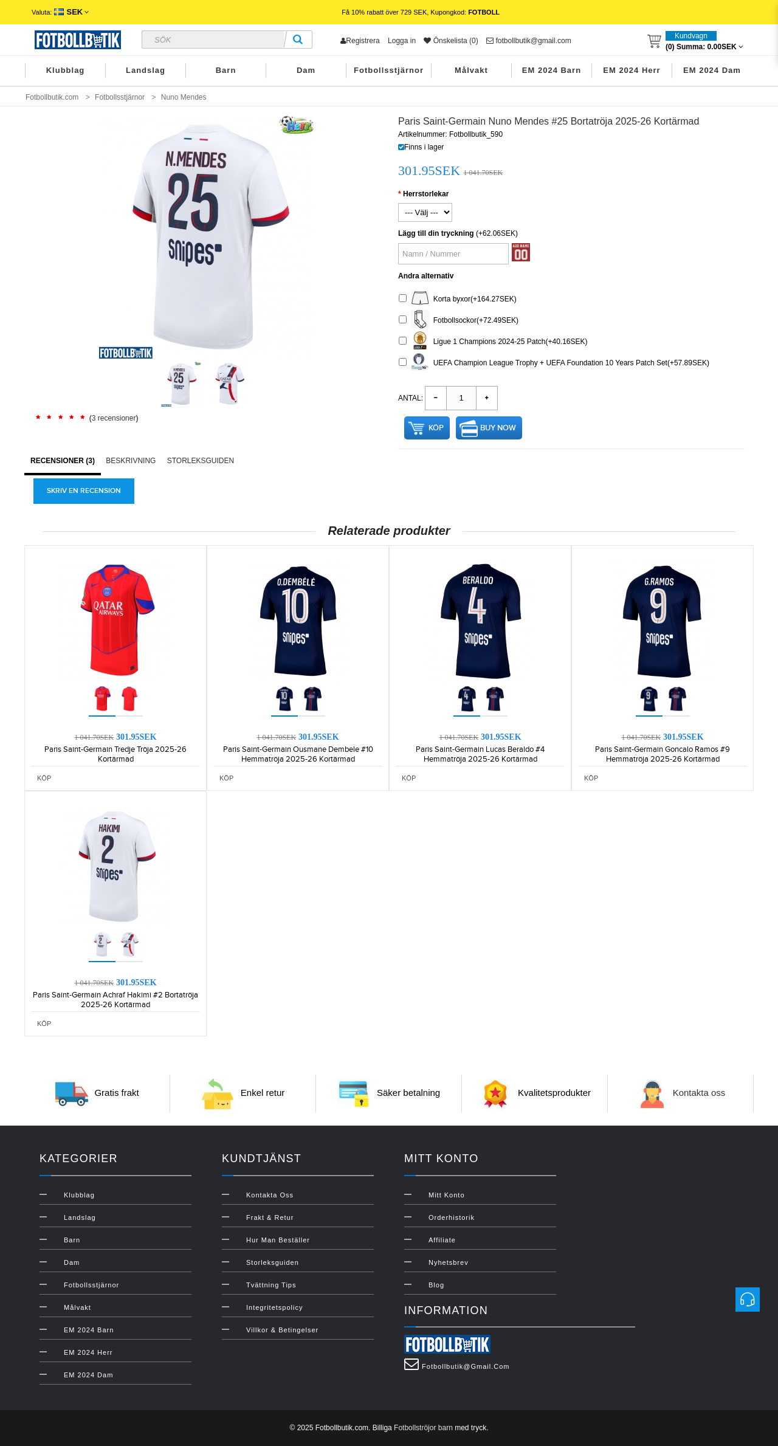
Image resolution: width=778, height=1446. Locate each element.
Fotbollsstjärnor (389, 70)
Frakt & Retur (270, 1217)
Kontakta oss (699, 1092)
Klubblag (65, 70)
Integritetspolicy (274, 1307)
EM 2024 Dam (712, 70)
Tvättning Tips (271, 1285)
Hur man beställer (278, 1240)
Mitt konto (447, 1195)
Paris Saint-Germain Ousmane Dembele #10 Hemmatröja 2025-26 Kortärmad (298, 754)
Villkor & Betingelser (282, 1330)
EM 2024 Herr (631, 70)
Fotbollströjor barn (423, 1428)
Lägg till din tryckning (436, 233)
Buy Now (498, 428)
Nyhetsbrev (449, 1262)
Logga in (402, 40)
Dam (306, 70)
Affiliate (442, 1240)
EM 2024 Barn (551, 70)
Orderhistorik (452, 1217)
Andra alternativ (425, 276)
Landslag (145, 70)
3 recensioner (114, 418)
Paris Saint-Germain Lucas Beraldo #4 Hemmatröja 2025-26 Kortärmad (480, 754)
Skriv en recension (84, 490)
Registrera (359, 40)
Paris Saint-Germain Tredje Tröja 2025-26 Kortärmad (115, 754)
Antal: (410, 398)
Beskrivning (131, 460)
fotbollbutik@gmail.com (528, 40)
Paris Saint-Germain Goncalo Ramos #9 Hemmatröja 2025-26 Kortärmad (662, 754)
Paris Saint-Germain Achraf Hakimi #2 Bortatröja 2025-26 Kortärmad (115, 1000)
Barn (226, 70)
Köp (436, 428)
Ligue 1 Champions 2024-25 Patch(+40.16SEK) (493, 341)
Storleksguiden (200, 460)
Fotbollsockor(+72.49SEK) (458, 320)
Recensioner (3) (62, 460)
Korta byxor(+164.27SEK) (458, 299)
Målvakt (471, 70)
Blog (436, 1285)
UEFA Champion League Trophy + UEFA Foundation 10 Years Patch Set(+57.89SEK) (554, 363)
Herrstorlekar (426, 194)
